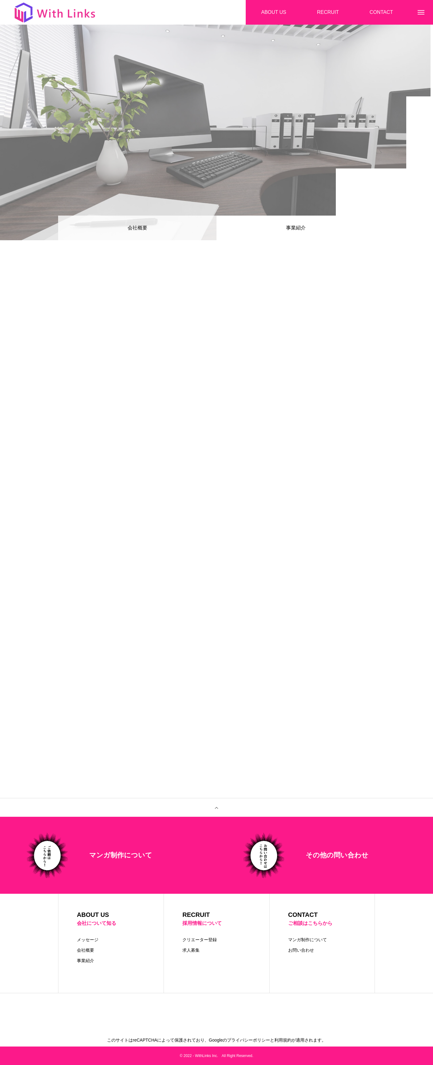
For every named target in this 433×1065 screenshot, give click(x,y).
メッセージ (87, 939)
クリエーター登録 (199, 939)
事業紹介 (85, 960)
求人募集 (191, 950)
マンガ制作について (307, 939)
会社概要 (137, 227)
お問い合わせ (301, 950)
